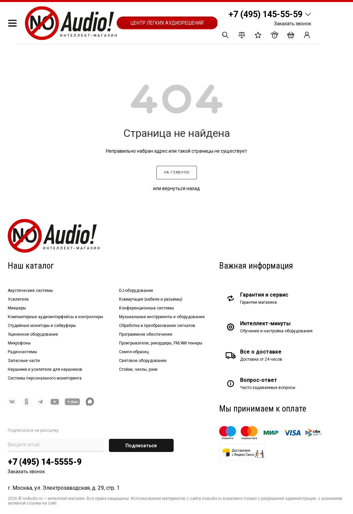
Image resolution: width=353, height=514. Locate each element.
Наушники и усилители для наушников (45, 369)
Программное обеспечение (145, 334)
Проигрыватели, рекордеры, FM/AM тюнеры (160, 343)
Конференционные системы (146, 308)
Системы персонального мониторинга (45, 378)
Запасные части (24, 360)
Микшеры (17, 308)
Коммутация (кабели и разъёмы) (150, 299)
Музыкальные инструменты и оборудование (162, 316)
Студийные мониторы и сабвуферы (42, 325)
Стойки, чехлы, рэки (138, 369)
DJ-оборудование (136, 290)
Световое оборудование (143, 360)
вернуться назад (181, 188)
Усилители (18, 299)
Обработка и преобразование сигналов (157, 325)
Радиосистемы (22, 352)
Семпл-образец (134, 352)
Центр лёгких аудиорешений (167, 23)
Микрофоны (19, 343)
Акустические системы (30, 290)
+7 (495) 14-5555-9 (45, 462)
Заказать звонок (292, 23)
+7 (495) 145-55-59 (265, 14)
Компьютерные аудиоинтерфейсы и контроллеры (55, 316)
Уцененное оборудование (33, 334)
